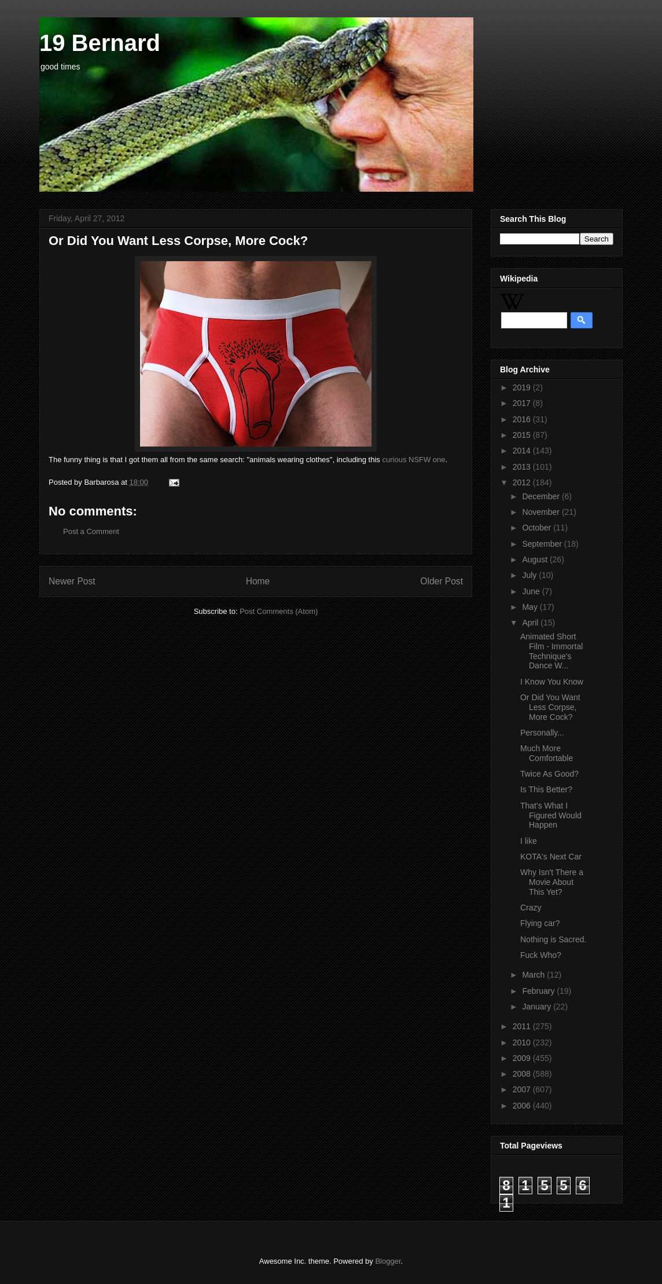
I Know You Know (551, 681)
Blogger (387, 1261)
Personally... (542, 732)
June (532, 591)
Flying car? (540, 923)
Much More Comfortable (546, 753)
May (530, 607)
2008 (523, 1073)
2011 (523, 1026)
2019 (523, 387)
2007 (523, 1089)
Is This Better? (546, 789)
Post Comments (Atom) (279, 611)
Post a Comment (91, 531)
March (534, 974)
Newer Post (72, 581)
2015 (523, 435)
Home (258, 581)
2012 (523, 482)
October (537, 527)
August (535, 559)
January (537, 1006)
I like (528, 841)
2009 (523, 1058)
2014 (523, 450)
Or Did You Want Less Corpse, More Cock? (550, 707)
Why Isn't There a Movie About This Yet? (551, 882)
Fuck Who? (540, 955)
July (530, 575)
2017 (523, 403)
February (539, 991)
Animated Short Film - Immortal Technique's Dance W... (551, 651)
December (541, 496)
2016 (523, 419)
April (531, 622)
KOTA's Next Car (551, 856)
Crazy (531, 907)
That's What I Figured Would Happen (551, 815)
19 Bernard (99, 43)
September (543, 543)
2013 (523, 466)
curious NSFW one (413, 459)
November (541, 512)
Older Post (441, 581)
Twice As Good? (549, 773)
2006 (523, 1105)
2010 (523, 1042)
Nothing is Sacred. (553, 939)
